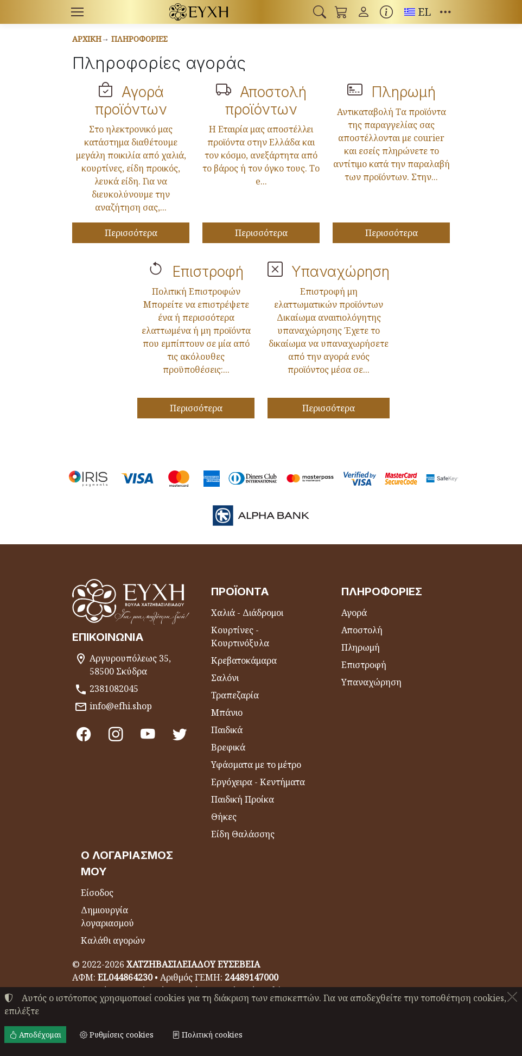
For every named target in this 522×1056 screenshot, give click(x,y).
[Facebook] (84, 733)
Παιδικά (227, 730)
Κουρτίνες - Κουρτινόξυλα (240, 636)
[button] (319, 12)
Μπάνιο (227, 712)
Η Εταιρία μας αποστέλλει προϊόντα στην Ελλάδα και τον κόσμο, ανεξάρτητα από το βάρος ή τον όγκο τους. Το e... (261, 155)
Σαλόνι (225, 678)
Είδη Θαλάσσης (243, 834)
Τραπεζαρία (235, 695)
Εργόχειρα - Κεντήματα (258, 782)
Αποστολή (362, 630)
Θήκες (224, 817)
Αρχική (86, 39)
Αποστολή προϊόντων (266, 100)
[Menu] (77, 12)
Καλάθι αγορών (113, 940)
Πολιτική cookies (207, 1034)
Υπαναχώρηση (340, 271)
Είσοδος (97, 893)
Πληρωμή (403, 91)
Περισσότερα (131, 233)
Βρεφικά (228, 747)
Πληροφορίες (139, 39)
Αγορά (354, 613)
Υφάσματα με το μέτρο (256, 765)
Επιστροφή (208, 271)
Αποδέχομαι (35, 1034)
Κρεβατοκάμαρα (244, 660)
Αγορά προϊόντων (131, 100)
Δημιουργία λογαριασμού (107, 916)
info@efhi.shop (121, 706)
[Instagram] (116, 733)
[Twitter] (180, 733)
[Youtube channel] (148, 733)
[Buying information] (386, 12)
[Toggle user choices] (363, 12)
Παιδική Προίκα (242, 799)
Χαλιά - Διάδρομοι (247, 613)
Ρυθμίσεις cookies (117, 1034)
